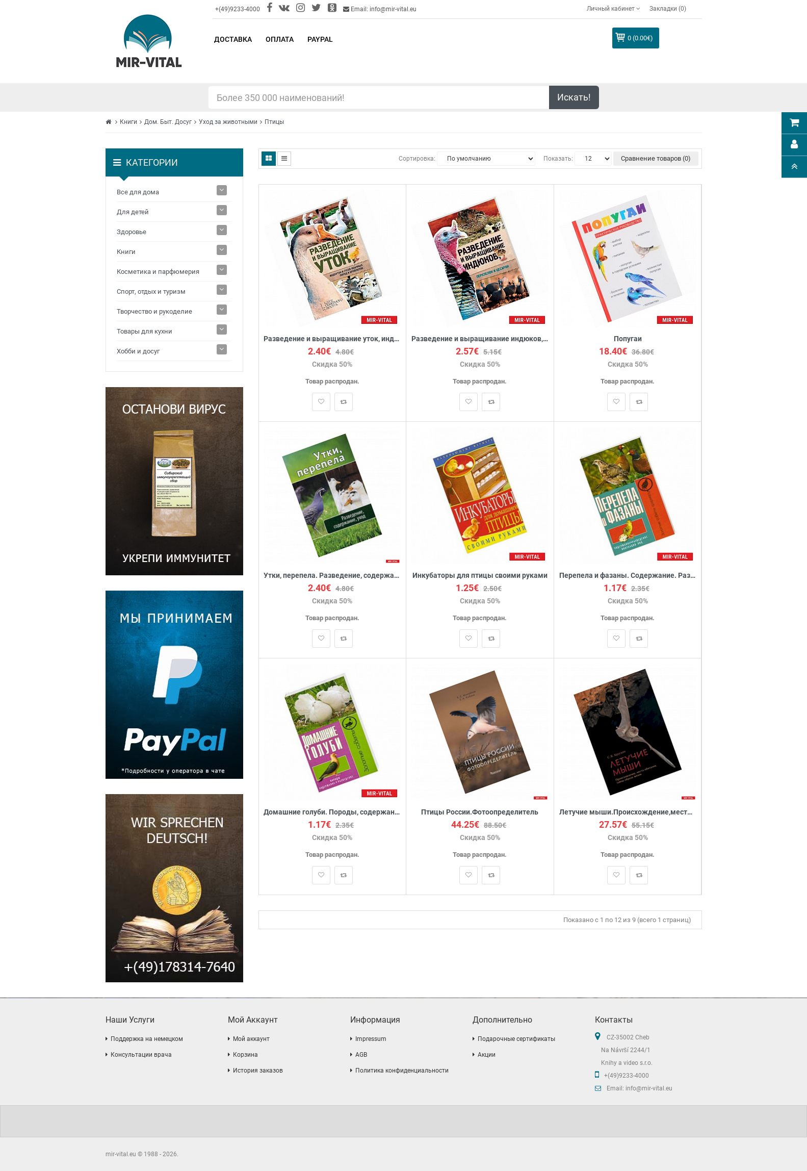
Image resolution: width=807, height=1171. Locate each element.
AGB (361, 1054)
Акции (487, 1054)
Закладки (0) (667, 8)
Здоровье (131, 232)
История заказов (258, 1070)
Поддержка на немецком (147, 1038)
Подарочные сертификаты (516, 1038)
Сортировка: (417, 158)
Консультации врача (141, 1054)
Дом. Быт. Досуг (168, 121)
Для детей (133, 212)
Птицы (274, 121)
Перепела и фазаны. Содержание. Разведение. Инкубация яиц (627, 575)
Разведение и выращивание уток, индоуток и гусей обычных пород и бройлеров (332, 339)
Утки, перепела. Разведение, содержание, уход (332, 575)
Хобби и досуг (138, 351)
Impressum (370, 1038)
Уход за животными (228, 121)
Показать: (558, 158)
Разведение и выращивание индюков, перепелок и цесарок (480, 339)
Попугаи (628, 339)
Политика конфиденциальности (402, 1070)
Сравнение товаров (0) (656, 158)
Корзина (245, 1054)
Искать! (574, 97)
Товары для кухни (144, 331)
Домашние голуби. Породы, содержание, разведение (332, 812)
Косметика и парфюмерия (158, 271)
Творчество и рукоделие (154, 311)
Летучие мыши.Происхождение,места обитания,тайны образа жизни (627, 812)
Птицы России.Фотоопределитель (479, 812)
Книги (128, 121)
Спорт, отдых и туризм (151, 291)
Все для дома (138, 192)
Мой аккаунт (251, 1038)
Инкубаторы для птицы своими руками (480, 575)
